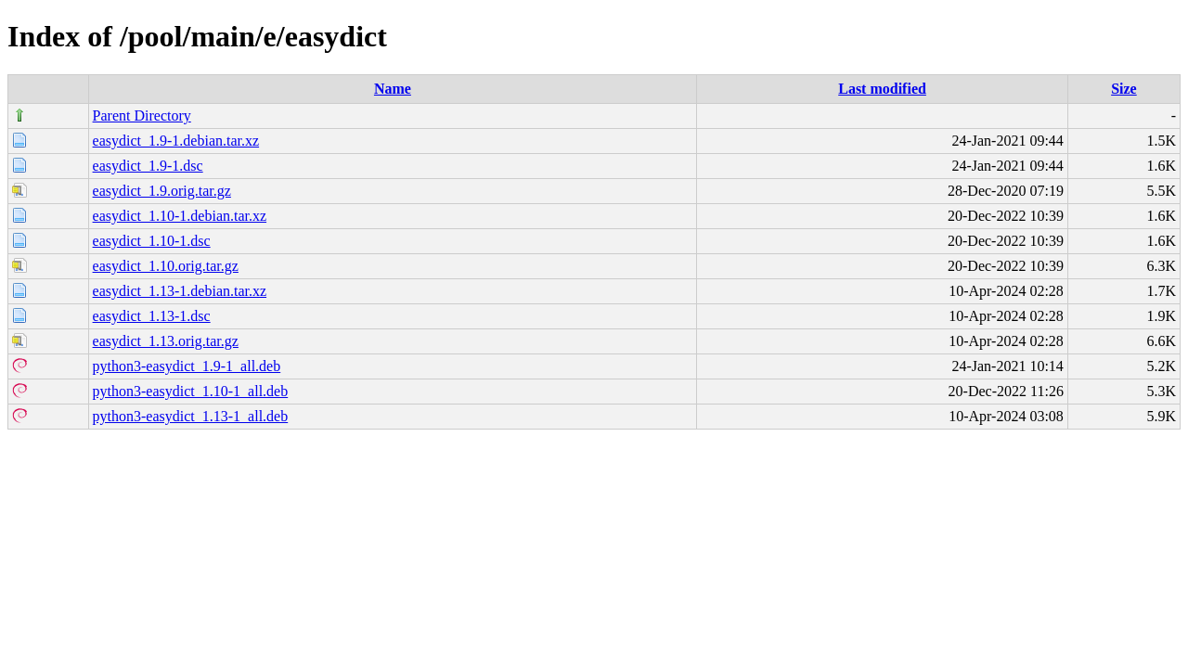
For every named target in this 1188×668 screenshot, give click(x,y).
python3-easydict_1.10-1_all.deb (191, 391)
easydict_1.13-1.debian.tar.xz (180, 291)
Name (392, 88)
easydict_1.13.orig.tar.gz (166, 341)
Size (1124, 88)
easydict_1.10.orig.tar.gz (166, 266)
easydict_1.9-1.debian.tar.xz (176, 140)
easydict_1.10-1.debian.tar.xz (180, 216)
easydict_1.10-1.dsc (152, 241)
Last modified (882, 88)
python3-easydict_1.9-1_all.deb (187, 366)
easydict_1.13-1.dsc (152, 316)
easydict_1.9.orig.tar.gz (162, 191)
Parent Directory (142, 115)
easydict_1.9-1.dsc (148, 165)
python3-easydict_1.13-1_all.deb (191, 416)
